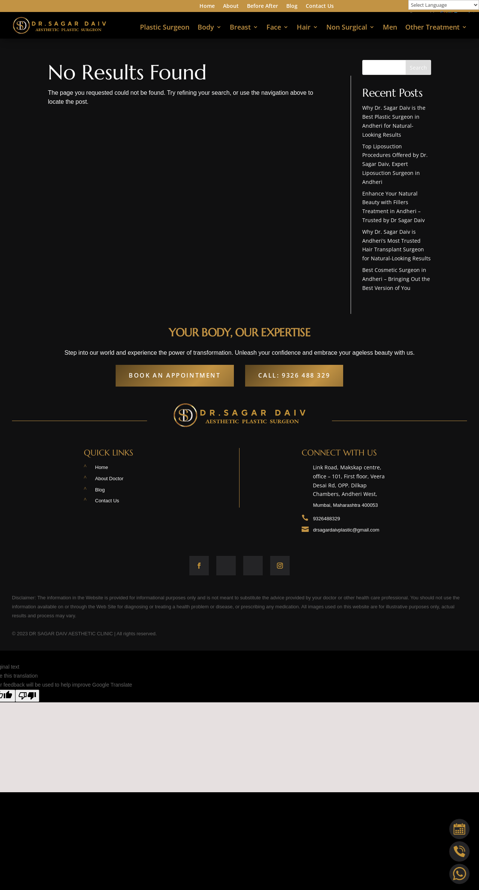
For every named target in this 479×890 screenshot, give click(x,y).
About (231, 6)
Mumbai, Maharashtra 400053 (345, 505)
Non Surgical (346, 27)
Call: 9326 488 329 (294, 375)
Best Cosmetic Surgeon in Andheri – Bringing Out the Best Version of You (396, 278)
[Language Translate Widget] (443, 5)
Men (390, 27)
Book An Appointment (174, 375)
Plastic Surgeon (164, 27)
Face (273, 27)
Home (207, 6)
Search (418, 67)
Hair (304, 27)
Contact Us (320, 6)
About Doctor (109, 478)
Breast (240, 27)
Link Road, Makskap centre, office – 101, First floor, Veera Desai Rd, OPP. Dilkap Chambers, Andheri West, (354, 482)
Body (206, 27)
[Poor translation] (27, 696)
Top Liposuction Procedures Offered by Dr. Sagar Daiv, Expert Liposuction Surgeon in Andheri (395, 164)
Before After (262, 6)
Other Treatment (432, 27)
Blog (292, 6)
